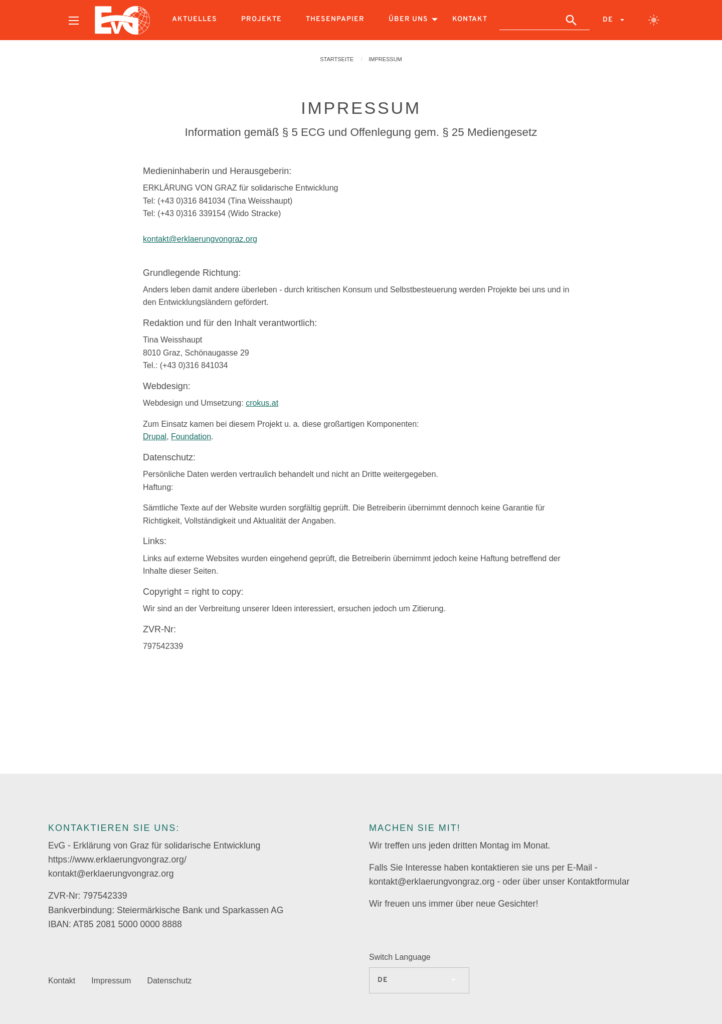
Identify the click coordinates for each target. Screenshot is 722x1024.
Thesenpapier (335, 19)
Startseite (336, 59)
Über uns (408, 19)
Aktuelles (194, 19)
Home (122, 20)
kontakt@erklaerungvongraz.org (200, 239)
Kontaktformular (598, 882)
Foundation (191, 436)
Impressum (385, 59)
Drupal (154, 436)
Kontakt (469, 19)
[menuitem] (74, 20)
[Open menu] (74, 21)
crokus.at (262, 403)
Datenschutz (169, 980)
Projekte (261, 19)
